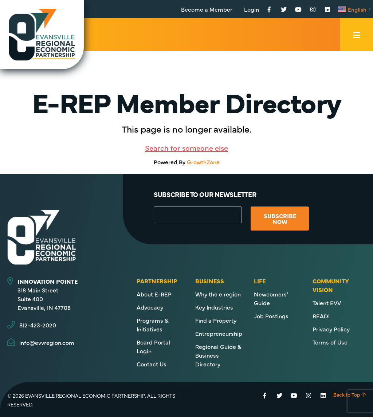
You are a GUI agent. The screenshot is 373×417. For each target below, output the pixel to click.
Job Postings (271, 316)
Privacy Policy (331, 329)
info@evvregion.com (46, 342)
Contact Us (151, 364)
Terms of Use (330, 342)
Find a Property (215, 320)
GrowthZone (203, 162)
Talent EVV (327, 303)
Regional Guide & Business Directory (218, 355)
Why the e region (218, 294)
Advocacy (150, 307)
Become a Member (206, 9)
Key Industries (214, 307)
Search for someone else (186, 148)
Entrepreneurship (218, 333)
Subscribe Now (280, 218)
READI (321, 316)
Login (251, 9)
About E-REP (154, 294)
